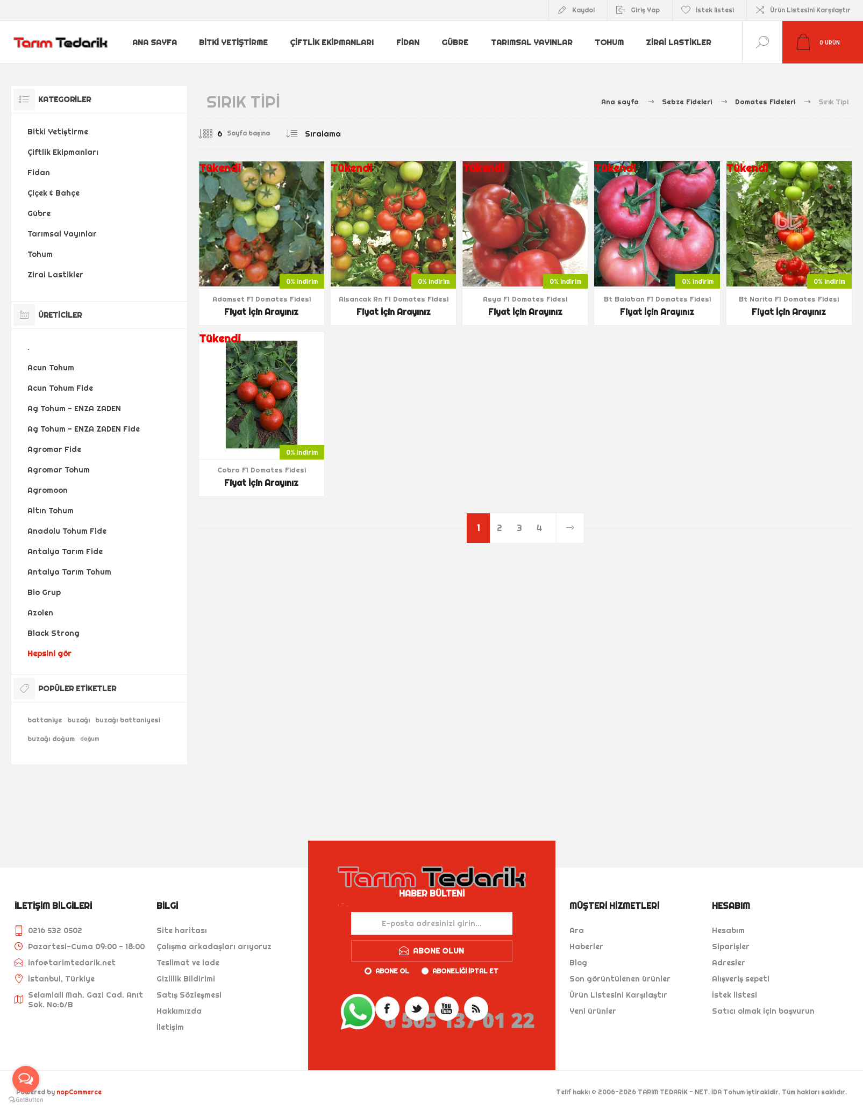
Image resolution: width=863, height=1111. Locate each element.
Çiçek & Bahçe (53, 193)
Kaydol (583, 10)
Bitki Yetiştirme (234, 42)
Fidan (407, 42)
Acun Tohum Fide (60, 388)
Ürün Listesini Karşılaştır (810, 10)
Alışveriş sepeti (740, 979)
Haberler (586, 946)
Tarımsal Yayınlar (531, 42)
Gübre (455, 42)
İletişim (170, 1027)
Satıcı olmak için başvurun (763, 1011)
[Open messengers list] (25, 1079)
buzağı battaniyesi (127, 720)
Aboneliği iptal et (465, 971)
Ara (576, 930)
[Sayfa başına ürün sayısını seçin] (211, 134)
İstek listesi (734, 995)
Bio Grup (44, 592)
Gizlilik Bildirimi (185, 979)
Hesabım (728, 930)
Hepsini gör (49, 653)
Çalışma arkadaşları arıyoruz (214, 946)
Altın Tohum (50, 510)
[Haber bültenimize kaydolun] (431, 923)
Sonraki (570, 528)
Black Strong (53, 633)
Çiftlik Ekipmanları (332, 42)
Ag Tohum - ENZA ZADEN (74, 408)
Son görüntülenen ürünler (620, 979)
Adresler (728, 962)
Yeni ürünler (592, 1011)
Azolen (40, 613)
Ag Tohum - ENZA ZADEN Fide (83, 429)
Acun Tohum (50, 367)
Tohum (609, 42)
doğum (89, 738)
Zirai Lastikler (679, 42)
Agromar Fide (54, 449)
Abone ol (392, 971)
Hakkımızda (179, 1011)
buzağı (78, 720)
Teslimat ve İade (187, 962)
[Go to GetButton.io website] (26, 1099)
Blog (578, 962)
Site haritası (181, 930)
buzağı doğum (51, 739)
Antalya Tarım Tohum (69, 572)
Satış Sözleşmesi (189, 995)
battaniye (44, 720)
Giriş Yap (645, 10)
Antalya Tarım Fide (65, 551)
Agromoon (47, 490)
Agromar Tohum (58, 470)
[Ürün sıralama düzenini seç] (344, 134)
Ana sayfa (155, 42)
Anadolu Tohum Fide (66, 531)
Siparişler (731, 946)
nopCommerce (79, 1092)
